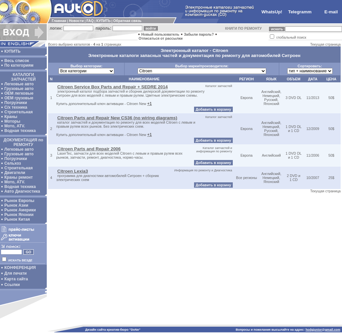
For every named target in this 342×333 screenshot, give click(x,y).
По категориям (18, 65)
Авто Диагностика (22, 191)
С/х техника (15, 107)
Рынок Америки (20, 210)
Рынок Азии (16, 205)
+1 (149, 103)
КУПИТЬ (103, 21)
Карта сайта (16, 279)
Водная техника (20, 130)
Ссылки (12, 284)
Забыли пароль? (199, 34)
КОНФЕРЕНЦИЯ (20, 267)
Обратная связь (127, 21)
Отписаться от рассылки (161, 38)
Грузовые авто (19, 88)
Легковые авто (19, 84)
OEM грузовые (18, 98)
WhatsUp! (272, 11)
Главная (59, 21)
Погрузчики (15, 102)
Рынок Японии (18, 214)
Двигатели (14, 172)
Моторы (12, 121)
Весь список (16, 60)
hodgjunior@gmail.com (323, 329)
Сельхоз (12, 163)
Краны (10, 116)
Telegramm (300, 11)
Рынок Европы (19, 200)
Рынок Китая (17, 219)
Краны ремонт (18, 177)
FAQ (90, 21)
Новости (76, 21)
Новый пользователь (160, 34)
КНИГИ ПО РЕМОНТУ (243, 28)
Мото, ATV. (14, 126)
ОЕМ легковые (18, 93)
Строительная (18, 112)
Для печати (15, 273)
